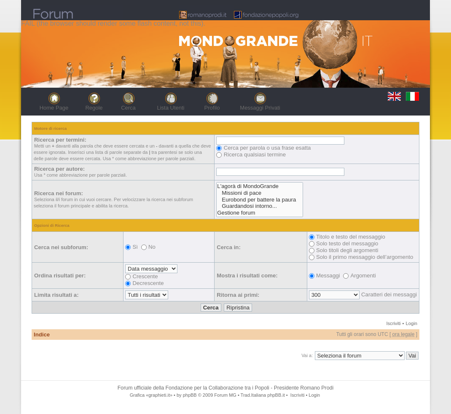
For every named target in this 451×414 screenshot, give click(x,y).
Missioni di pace (259, 193)
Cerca (128, 108)
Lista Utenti (170, 108)
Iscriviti (393, 323)
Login (411, 323)
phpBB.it (276, 395)
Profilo (212, 108)
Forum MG (225, 395)
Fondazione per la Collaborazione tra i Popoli (217, 388)
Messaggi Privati (260, 108)
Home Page (54, 108)
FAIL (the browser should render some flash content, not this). (113, 23)
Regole (93, 108)
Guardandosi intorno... (259, 206)
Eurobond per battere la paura (259, 199)
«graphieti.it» (159, 395)
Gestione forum (259, 213)
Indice (42, 334)
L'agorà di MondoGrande (259, 186)
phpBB (190, 395)
